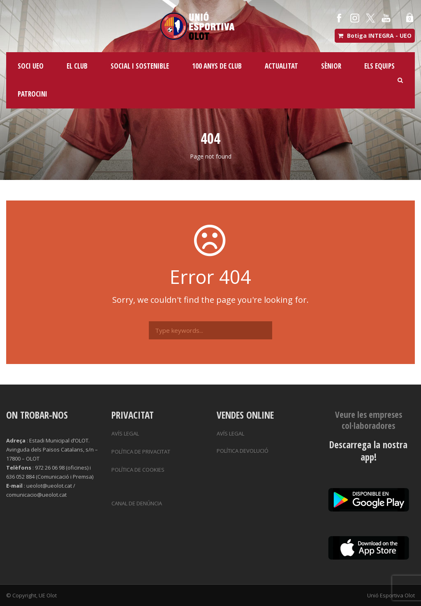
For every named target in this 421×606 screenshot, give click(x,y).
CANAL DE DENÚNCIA (136, 503)
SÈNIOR (331, 66)
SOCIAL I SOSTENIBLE (140, 66)
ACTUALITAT (281, 66)
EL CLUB (77, 66)
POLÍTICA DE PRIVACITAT (140, 451)
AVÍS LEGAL (125, 433)
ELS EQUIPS (379, 66)
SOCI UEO (31, 66)
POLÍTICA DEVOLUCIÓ (242, 450)
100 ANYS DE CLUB (217, 66)
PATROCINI (32, 94)
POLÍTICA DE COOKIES (137, 469)
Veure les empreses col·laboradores (368, 420)
